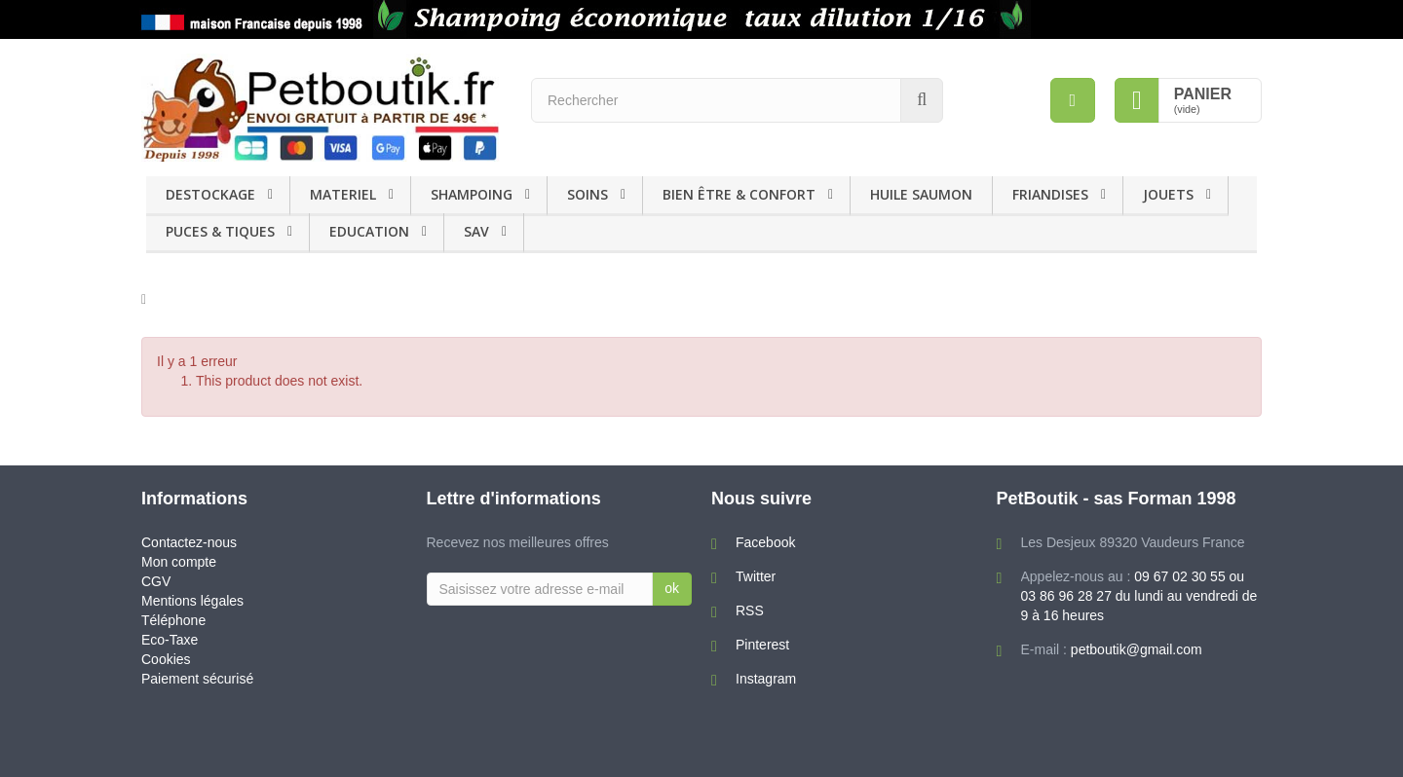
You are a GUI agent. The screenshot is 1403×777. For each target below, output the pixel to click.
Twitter (756, 576)
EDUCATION (369, 231)
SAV (476, 231)
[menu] (1072, 100)
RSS (750, 610)
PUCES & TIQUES (220, 231)
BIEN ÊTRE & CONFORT (739, 194)
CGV (156, 581)
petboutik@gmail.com (1136, 649)
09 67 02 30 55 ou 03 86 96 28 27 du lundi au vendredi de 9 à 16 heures (1139, 596)
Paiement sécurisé (197, 678)
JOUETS (1168, 194)
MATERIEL (343, 194)
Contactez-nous (189, 542)
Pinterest (762, 644)
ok (671, 588)
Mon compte (178, 562)
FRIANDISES (1050, 194)
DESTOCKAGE (210, 194)
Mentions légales (192, 601)
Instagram (766, 678)
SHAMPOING (471, 194)
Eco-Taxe (169, 640)
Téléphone (173, 620)
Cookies (166, 659)
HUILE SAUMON (921, 194)
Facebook (765, 542)
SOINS (587, 194)
